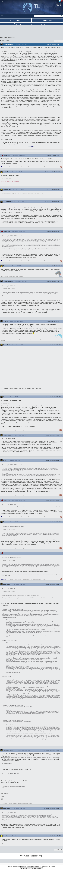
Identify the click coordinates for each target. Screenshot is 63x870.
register (34, 856)
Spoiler (7, 178)
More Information (37, 868)
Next (58, 41)
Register (7, 1)
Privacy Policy (27, 865)
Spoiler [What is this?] (33, 644)
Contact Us (42, 865)
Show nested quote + (9, 289)
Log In (2, 1)
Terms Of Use (35, 865)
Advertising (21, 865)
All (61, 41)
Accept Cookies (25, 868)
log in (27, 856)
